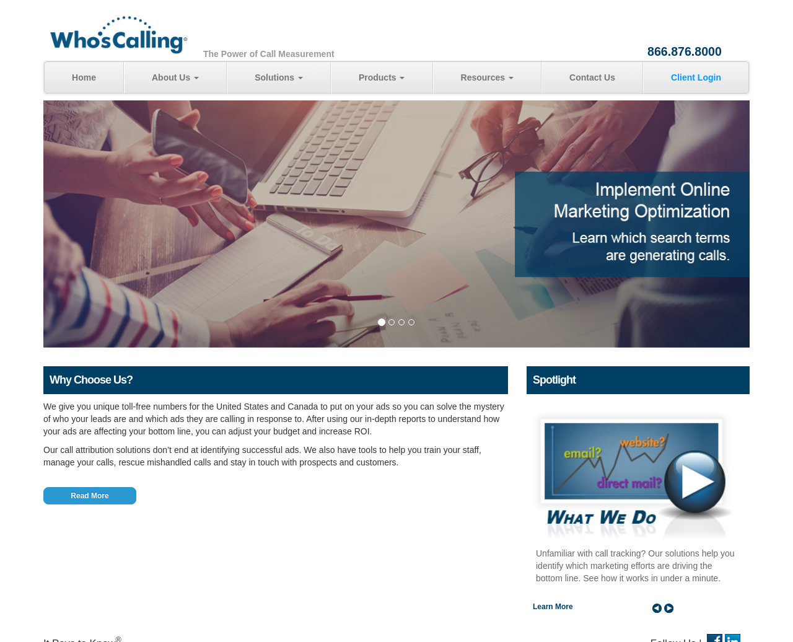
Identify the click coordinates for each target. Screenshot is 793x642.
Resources (487, 77)
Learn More (553, 606)
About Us (175, 77)
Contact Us (592, 77)
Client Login (696, 77)
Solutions (279, 77)
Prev (657, 608)
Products (382, 77)
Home (84, 77)
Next (669, 608)
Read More (89, 495)
